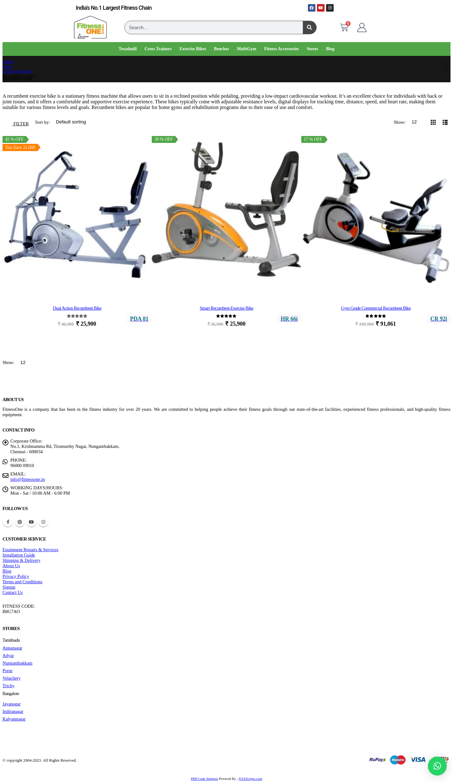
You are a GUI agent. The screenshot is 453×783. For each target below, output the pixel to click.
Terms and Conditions (22, 581)
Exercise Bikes (192, 48)
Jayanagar (12, 703)
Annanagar (12, 647)
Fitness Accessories (281, 48)
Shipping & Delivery (22, 560)
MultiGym (246, 48)
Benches (221, 48)
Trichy (8, 685)
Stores (312, 48)
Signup (9, 587)
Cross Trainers (158, 48)
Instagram (43, 522)
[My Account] (362, 27)
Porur (8, 670)
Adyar (8, 655)
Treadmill (128, 48)
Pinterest (20, 522)
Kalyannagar (14, 718)
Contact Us (13, 592)
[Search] (309, 27)
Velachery (12, 678)
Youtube (31, 522)
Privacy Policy (16, 576)
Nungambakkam (17, 663)
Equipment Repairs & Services (30, 549)
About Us (11, 565)
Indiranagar (13, 711)
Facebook (8, 522)
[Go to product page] (77, 211)
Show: (400, 122)
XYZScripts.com (250, 778)
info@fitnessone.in (27, 479)
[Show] (417, 122)
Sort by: (43, 122)
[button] (17, 122)
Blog (330, 48)
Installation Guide (19, 554)
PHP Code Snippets (204, 778)
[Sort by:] (78, 122)
